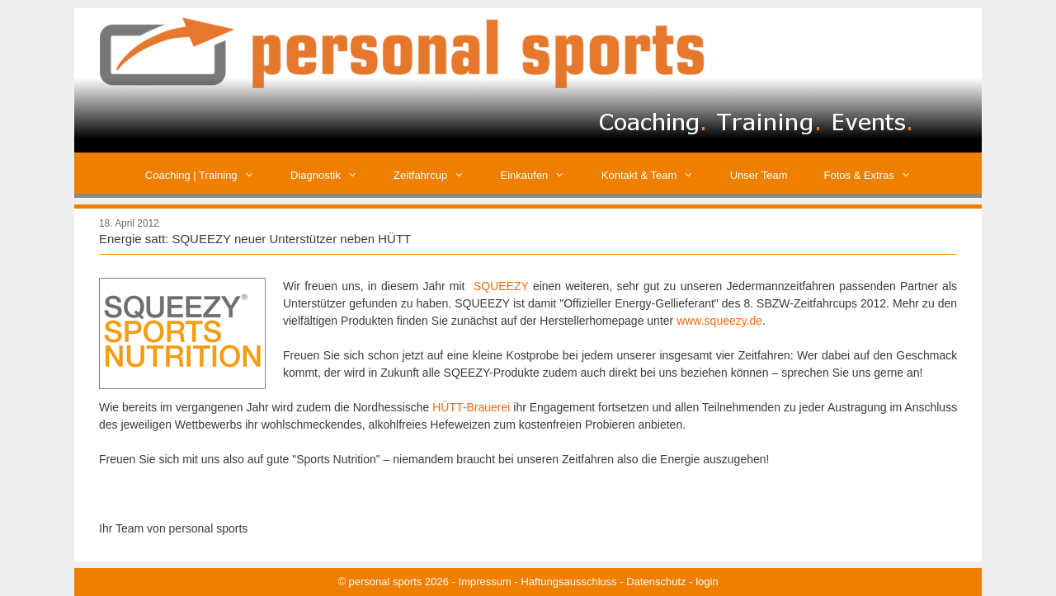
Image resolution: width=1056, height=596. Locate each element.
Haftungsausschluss (568, 581)
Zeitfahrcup (438, 175)
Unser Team (759, 175)
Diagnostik (332, 175)
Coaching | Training (208, 175)
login (706, 581)
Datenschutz (656, 581)
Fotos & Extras (877, 175)
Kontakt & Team (656, 175)
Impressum (485, 581)
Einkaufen (542, 175)
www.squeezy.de (719, 320)
